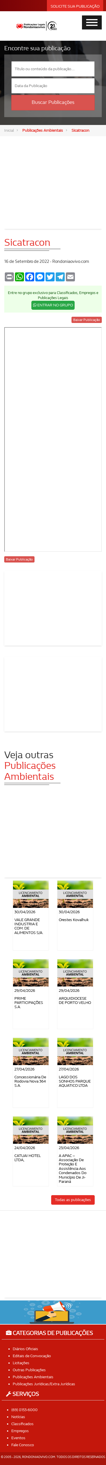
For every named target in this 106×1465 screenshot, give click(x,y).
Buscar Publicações (53, 102)
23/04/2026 (69, 1147)
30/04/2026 (24, 912)
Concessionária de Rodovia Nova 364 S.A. (30, 1081)
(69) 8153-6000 (24, 1409)
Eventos (18, 1438)
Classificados (22, 1423)
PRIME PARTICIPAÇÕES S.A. (28, 1003)
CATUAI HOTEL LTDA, (27, 1157)
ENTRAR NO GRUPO (53, 305)
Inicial (9, 130)
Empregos (20, 1430)
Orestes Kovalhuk (74, 919)
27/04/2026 (24, 1069)
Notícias (18, 1416)
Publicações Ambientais (42, 130)
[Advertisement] (53, 178)
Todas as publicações (73, 1199)
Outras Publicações (29, 1370)
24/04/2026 (24, 1147)
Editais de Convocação (32, 1356)
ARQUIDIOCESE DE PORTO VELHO (75, 1000)
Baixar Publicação (86, 320)
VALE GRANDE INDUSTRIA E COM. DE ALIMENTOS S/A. (28, 926)
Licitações (21, 1363)
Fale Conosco (22, 1445)
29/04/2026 (24, 990)
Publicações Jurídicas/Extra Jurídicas (44, 1384)
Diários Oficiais (25, 1348)
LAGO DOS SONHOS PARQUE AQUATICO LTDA (75, 1081)
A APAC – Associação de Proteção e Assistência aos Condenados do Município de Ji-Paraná (72, 1168)
